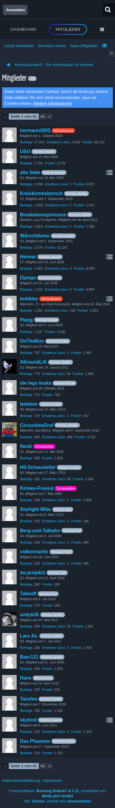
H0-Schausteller (38, 467)
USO (25, 151)
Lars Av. (29, 635)
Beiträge (26, 142)
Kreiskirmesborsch (41, 193)
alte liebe (30, 172)
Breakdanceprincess (43, 214)
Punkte (87, 142)
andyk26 (29, 614)
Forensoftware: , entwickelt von (57, 793)
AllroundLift (33, 362)
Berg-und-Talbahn (40, 530)
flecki (26, 446)
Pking (26, 320)
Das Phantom (35, 741)
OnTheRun (32, 341)
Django (28, 277)
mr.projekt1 (32, 572)
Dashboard (23, 29)
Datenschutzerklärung (21, 780)
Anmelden (15, 10)
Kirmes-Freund (37, 488)
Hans (25, 677)
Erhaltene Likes (58, 142)
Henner (28, 256)
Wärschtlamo (35, 235)
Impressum (52, 780)
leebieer (29, 404)
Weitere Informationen (52, 103)
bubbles (29, 298)
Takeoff (28, 593)
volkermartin (34, 551)
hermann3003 (35, 130)
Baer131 (29, 656)
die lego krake (35, 383)
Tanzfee (28, 698)
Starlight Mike (35, 509)
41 (43, 116)
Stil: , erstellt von (57, 801)
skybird (28, 719)
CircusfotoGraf (36, 425)
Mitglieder (68, 29)
